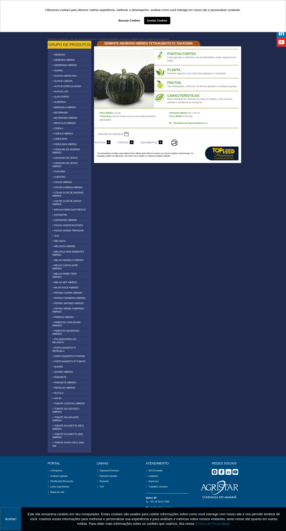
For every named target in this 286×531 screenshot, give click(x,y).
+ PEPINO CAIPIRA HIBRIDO (67, 293)
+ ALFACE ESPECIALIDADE (66, 86)
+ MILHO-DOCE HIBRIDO (65, 287)
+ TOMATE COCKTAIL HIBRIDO (68, 403)
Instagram (215, 472)
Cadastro (153, 476)
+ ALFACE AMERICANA (64, 76)
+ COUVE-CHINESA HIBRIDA (67, 187)
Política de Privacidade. (212, 524)
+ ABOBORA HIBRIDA (63, 60)
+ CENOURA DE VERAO (65, 158)
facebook (222, 472)
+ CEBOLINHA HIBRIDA (64, 144)
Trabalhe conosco (158, 486)
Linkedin (228, 472)
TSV (101, 486)
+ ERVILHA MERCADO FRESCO (69, 209)
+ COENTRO (58, 177)
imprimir (174, 143)
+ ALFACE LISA (60, 91)
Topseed (104, 481)
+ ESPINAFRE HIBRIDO (64, 220)
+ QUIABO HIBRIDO (62, 372)
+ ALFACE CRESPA (62, 81)
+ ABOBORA (58, 54)
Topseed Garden (108, 476)
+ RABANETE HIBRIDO (64, 382)
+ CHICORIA (58, 171)
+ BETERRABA (60, 112)
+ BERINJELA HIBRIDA (64, 107)
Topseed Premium (109, 470)
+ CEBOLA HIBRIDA (62, 133)
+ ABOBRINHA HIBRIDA (64, 65)
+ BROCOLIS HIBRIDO (64, 123)
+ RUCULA (58, 393)
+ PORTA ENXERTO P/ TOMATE (69, 361)
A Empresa (56, 470)
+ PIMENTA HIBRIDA (63, 317)
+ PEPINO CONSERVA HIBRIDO (69, 298)
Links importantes (59, 486)
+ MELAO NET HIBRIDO (64, 282)
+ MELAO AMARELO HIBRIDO (68, 260)
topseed (222, 153)
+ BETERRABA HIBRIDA (64, 118)
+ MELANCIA (59, 241)
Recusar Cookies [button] (129, 20)
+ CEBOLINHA (59, 139)
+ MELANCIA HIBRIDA (63, 246)
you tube (235, 472)
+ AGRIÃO (57, 70)
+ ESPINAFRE (59, 215)
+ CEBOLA (57, 128)
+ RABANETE (59, 377)
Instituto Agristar (59, 476)
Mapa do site (57, 492)
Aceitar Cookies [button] (157, 20)
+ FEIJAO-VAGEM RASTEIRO (67, 225)
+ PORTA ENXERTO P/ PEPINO (68, 356)
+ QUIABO (57, 366)
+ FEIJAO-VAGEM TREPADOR (68, 230)
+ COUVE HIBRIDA (62, 182)
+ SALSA (56, 398)
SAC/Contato (155, 470)
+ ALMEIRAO (59, 102)
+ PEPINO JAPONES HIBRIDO (68, 303)
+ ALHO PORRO (60, 97)
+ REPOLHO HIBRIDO (63, 388)
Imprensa (153, 481)
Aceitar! (10, 519)
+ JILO (55, 236)
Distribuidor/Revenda (61, 481)
